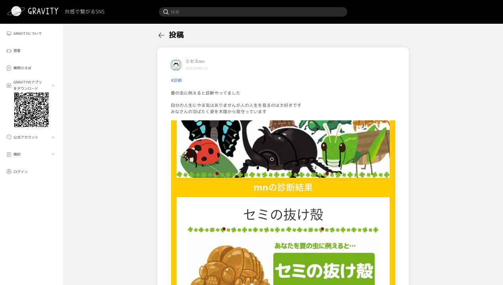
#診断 (176, 80)
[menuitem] (31, 33)
